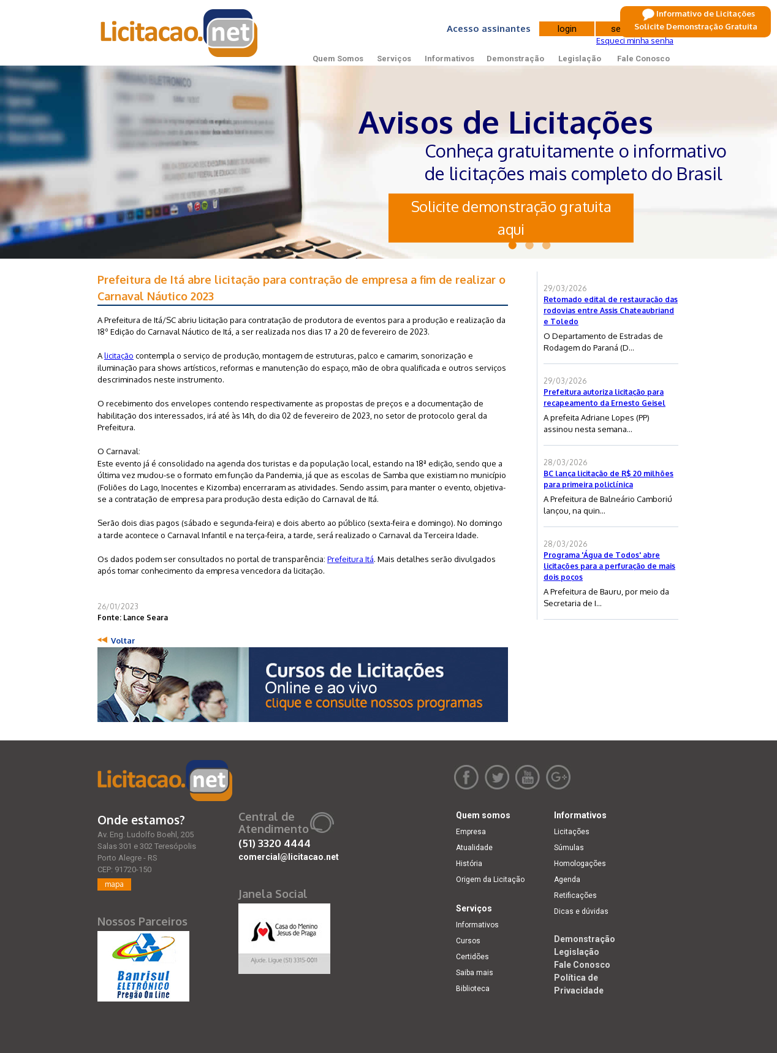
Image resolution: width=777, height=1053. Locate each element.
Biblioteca (473, 988)
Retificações (575, 895)
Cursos (468, 941)
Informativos (449, 58)
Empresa (471, 831)
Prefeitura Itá (350, 559)
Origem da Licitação (490, 879)
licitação (119, 355)
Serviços (394, 58)
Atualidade (474, 847)
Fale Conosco (643, 58)
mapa (114, 884)
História (469, 863)
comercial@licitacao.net (288, 857)
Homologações (580, 863)
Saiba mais (474, 972)
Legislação (579, 58)
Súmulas (569, 847)
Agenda (567, 879)
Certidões (472, 956)
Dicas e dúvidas (581, 911)
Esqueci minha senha (634, 40)
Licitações (571, 831)
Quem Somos (338, 58)
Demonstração (515, 58)
